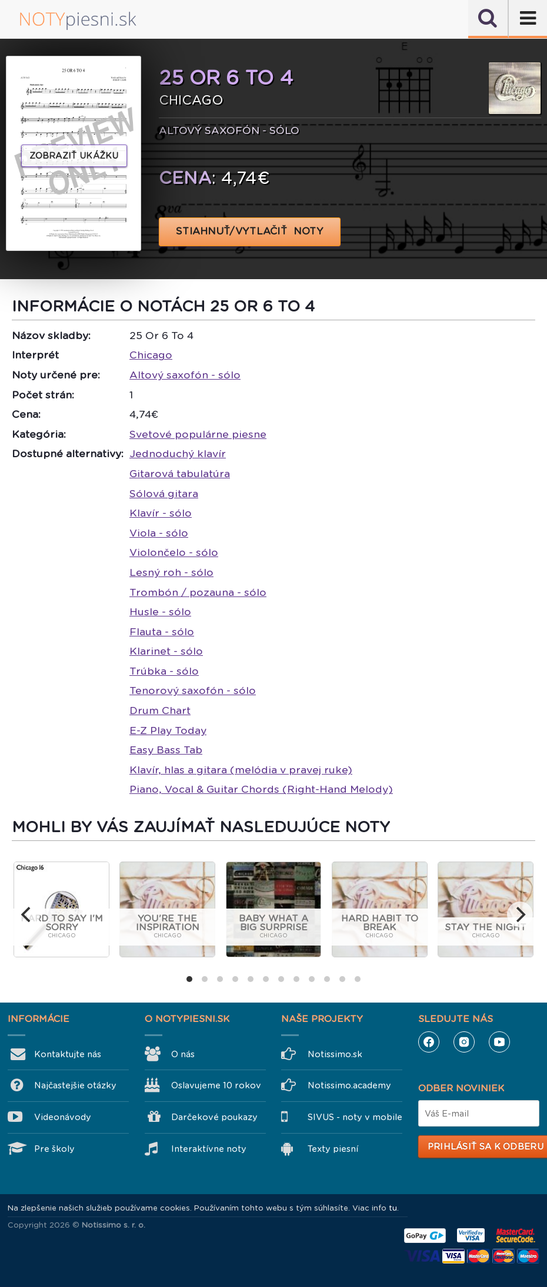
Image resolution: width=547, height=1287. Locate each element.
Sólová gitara (163, 494)
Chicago (150, 355)
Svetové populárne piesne (197, 434)
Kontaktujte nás (67, 1054)
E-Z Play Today (167, 730)
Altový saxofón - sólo (185, 375)
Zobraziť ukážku (74, 155)
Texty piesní (333, 1149)
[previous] (27, 914)
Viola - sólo (158, 533)
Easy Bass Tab (165, 750)
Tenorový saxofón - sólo (192, 690)
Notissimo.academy (349, 1085)
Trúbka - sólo (164, 671)
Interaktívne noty (208, 1149)
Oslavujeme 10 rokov (216, 1085)
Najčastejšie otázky (75, 1085)
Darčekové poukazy (214, 1117)
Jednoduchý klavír (177, 454)
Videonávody (62, 1117)
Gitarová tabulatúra (179, 474)
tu (393, 1208)
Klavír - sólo (160, 513)
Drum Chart (160, 710)
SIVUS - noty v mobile (355, 1117)
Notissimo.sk (335, 1054)
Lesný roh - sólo (171, 572)
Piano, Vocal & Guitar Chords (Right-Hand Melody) (261, 789)
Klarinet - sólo (166, 651)
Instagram (464, 1042)
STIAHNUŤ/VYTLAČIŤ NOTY (249, 231)
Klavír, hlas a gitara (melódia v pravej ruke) (240, 770)
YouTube (499, 1042)
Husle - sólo (160, 612)
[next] (520, 914)
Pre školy (54, 1149)
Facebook (428, 1042)
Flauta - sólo (161, 632)
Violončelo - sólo (173, 552)
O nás (183, 1054)
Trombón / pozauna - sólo (197, 592)
